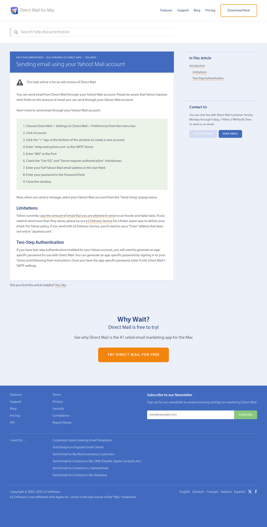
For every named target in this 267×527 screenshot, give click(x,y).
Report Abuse (62, 422)
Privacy (58, 402)
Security (58, 408)
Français (212, 492)
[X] (250, 492)
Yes (57, 285)
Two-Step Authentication (208, 78)
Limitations (199, 72)
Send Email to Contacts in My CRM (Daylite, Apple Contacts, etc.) (97, 461)
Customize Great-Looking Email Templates (82, 440)
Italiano (226, 492)
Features (166, 10)
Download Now (239, 10)
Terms (57, 395)
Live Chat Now (203, 134)
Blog (197, 10)
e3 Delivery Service (99, 221)
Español (239, 492)
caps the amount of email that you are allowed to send (77, 216)
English (185, 492)
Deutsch (198, 492)
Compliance (61, 415)
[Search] (16, 32)
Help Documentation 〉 (31, 57)
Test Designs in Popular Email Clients (78, 447)
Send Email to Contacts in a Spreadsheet (80, 468)
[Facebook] (256, 492)
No (64, 285)
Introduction (197, 66)
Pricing (210, 10)
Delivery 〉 (92, 57)
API (12, 422)
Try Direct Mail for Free (133, 355)
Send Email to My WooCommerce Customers (83, 454)
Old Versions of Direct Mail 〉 (65, 57)
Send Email (230, 134)
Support (183, 10)
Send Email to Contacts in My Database (80, 475)
